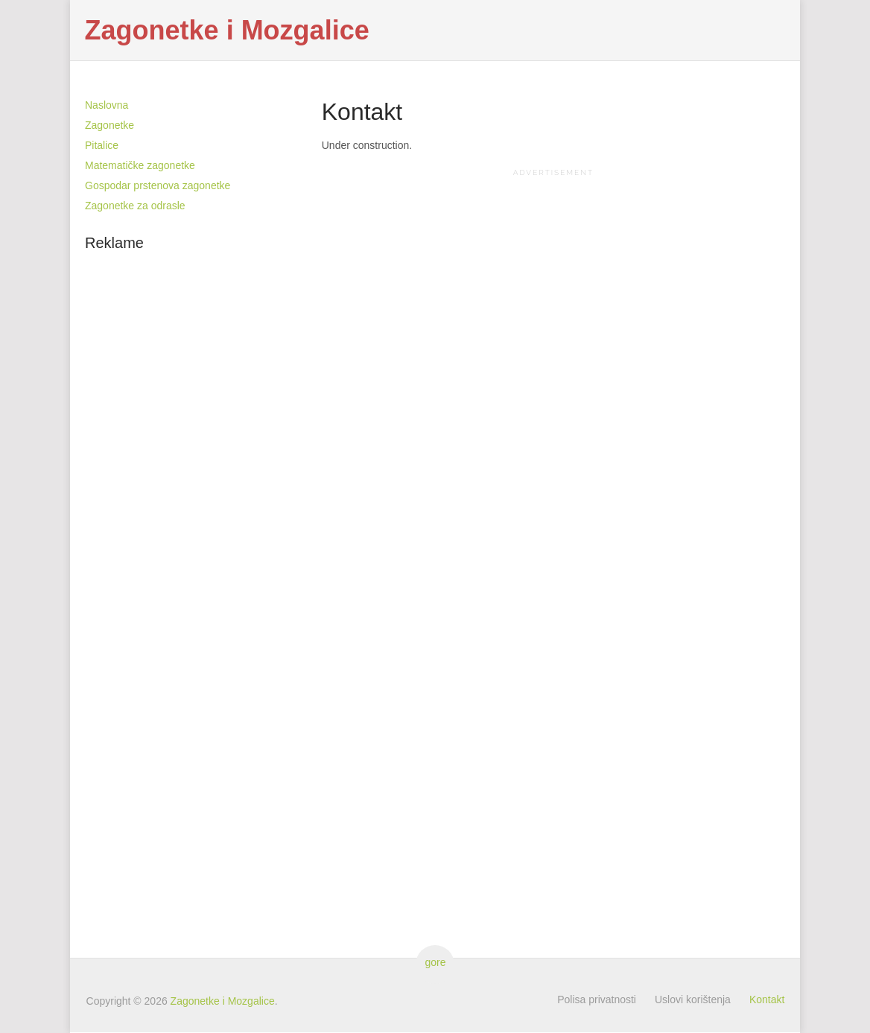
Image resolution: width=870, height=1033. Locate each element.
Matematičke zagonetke (140, 165)
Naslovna (106, 105)
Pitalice (101, 145)
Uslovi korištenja (693, 999)
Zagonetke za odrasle (135, 206)
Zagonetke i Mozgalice (227, 30)
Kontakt (766, 999)
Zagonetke (109, 125)
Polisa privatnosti (596, 999)
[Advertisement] (553, 284)
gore (435, 962)
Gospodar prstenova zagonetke (157, 185)
